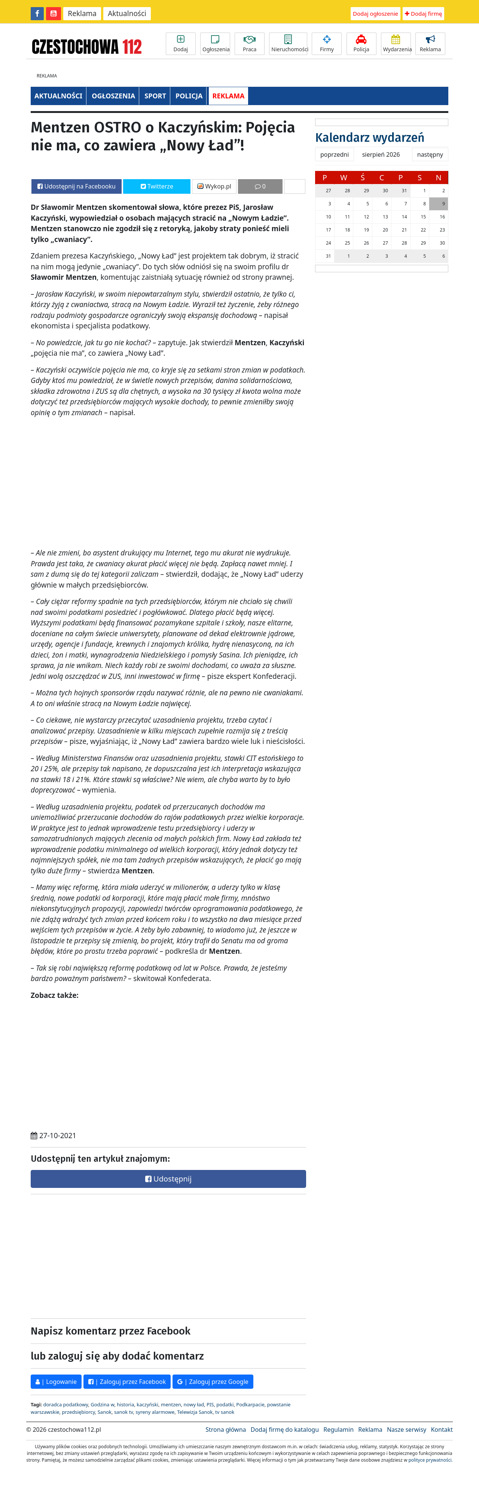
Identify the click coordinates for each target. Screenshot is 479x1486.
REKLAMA (229, 95)
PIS (210, 1404)
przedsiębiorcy (78, 1412)
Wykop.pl (214, 186)
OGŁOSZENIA (113, 95)
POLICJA (189, 95)
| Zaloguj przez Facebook (127, 1382)
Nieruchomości (289, 44)
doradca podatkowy (65, 1404)
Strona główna (225, 1429)
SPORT (155, 95)
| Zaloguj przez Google (212, 1382)
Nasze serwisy (406, 1429)
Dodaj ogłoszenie (375, 13)
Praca (249, 44)
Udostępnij (168, 1179)
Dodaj (180, 44)
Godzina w (102, 1404)
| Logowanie (56, 1382)
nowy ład (194, 1404)
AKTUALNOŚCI (58, 95)
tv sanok (224, 1412)
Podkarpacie (250, 1404)
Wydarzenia (397, 44)
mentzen (171, 1404)
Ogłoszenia (216, 44)
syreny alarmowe (154, 1412)
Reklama (82, 13)
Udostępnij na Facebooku (76, 186)
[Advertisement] (97, 1254)
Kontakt (442, 1429)
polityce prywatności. (430, 1460)
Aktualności (127, 13)
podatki (225, 1404)
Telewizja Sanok (195, 1412)
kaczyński (147, 1404)
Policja (361, 44)
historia (125, 1404)
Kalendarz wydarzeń (370, 138)
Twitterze (157, 186)
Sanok (105, 1412)
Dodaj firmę (423, 13)
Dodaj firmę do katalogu (285, 1429)
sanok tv (123, 1412)
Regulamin (338, 1429)
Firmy (326, 44)
